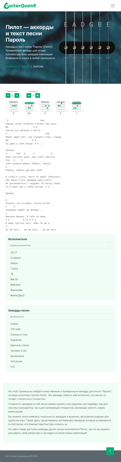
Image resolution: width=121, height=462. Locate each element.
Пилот (25, 67)
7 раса (14, 269)
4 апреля (15, 258)
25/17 (13, 253)
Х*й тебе (15, 329)
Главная (11, 67)
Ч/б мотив (16, 361)
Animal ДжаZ (17, 295)
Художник (16, 340)
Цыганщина (17, 356)
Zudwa (14, 324)
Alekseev (15, 285)
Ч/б (12, 367)
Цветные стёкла (19, 345)
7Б (12, 274)
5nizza (14, 263)
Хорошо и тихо (19, 335)
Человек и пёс (18, 351)
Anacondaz (16, 290)
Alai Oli (14, 279)
